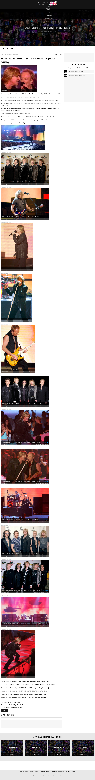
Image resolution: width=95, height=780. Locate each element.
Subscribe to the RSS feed (76, 71)
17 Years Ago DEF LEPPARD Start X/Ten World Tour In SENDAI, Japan (29, 681)
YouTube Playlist (21, 123)
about (73, 771)
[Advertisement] (79, 58)
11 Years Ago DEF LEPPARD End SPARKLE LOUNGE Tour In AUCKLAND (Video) (32, 685)
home (2, 48)
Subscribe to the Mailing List (77, 75)
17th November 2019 (16, 707)
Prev (56, 54)
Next (61, 54)
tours (32, 771)
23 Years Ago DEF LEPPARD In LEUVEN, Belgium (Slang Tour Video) (29, 688)
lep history (49, 11)
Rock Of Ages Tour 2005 (16, 705)
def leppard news (9, 48)
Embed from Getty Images (6, 152)
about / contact (49, 18)
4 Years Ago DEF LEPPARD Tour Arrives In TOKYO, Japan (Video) (28, 694)
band (49, 12)
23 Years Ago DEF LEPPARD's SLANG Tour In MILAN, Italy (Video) (28, 697)
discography (49, 9)
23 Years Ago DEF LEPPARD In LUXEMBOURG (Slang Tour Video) (28, 691)
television (49, 15)
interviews (54, 771)
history (42, 771)
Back (4, 710)
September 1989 (31, 117)
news (49, 6)
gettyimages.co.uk (15, 702)
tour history (49, 8)
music (36, 771)
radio (49, 16)
